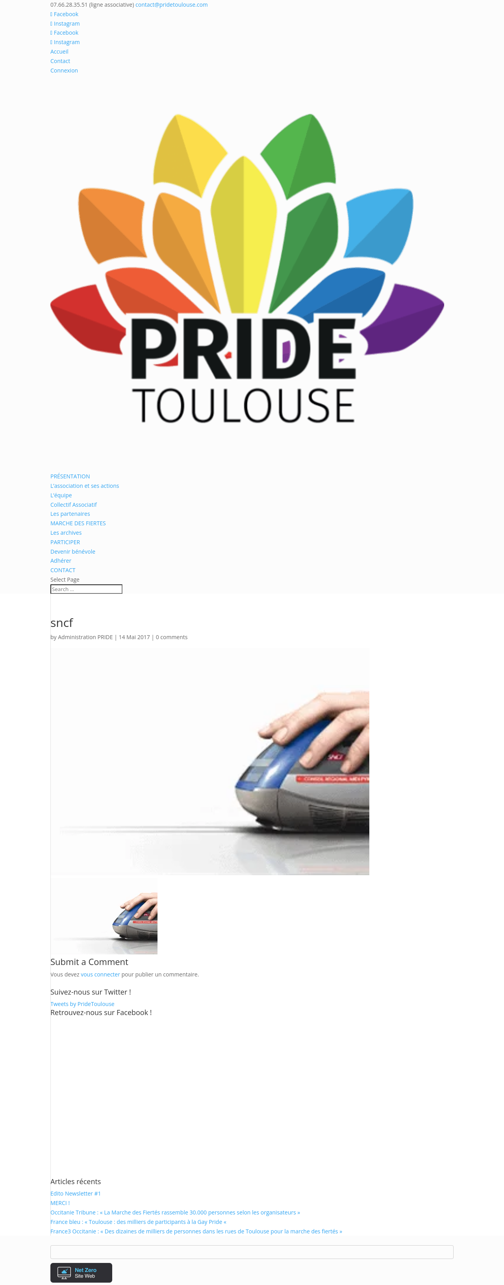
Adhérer (60, 560)
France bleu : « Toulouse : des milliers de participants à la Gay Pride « (139, 1221)
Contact (60, 61)
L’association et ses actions (84, 485)
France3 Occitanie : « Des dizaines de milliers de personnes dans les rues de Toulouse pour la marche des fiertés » (196, 1231)
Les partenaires (70, 513)
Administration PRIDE (85, 637)
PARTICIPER (65, 542)
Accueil (59, 51)
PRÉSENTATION (70, 476)
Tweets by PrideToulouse (82, 1004)
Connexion (64, 70)
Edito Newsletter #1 (75, 1193)
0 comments (172, 637)
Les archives (66, 532)
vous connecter (100, 974)
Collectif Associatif (73, 504)
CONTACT (62, 570)
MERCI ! (60, 1203)
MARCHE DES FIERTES (78, 523)
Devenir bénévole (72, 551)
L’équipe (61, 495)
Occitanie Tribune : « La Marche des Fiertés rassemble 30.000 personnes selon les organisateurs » (175, 1212)
